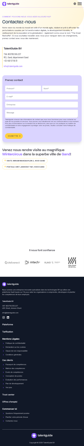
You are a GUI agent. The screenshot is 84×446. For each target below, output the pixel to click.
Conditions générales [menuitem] (13, 355)
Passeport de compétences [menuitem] (16, 364)
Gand (66, 154)
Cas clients (7, 360)
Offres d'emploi (9, 402)
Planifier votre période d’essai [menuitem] (17, 417)
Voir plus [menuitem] (9, 387)
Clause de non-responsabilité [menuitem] (16, 351)
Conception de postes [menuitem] (14, 376)
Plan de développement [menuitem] (15, 383)
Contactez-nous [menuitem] (11, 421)
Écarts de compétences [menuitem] (14, 372)
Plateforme (7, 324)
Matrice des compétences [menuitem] (15, 368)
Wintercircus (12, 154)
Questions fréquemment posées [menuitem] (17, 413)
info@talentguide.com (13, 66)
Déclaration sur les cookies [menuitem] (16, 347)
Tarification (7, 332)
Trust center (8, 394)
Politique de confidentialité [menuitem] (15, 343)
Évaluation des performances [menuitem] (16, 380)
